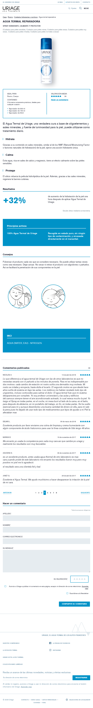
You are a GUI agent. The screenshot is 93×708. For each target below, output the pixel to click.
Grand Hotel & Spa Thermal (13, 657)
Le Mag (60, 2)
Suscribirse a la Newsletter (77, 593)
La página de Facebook (59, 643)
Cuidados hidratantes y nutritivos (26, 17)
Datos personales (49, 700)
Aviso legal (35, 700)
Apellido (7, 514)
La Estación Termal (10, 650)
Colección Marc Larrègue (13, 664)
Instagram (55, 650)
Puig (44, 702)
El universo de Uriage (11, 2)
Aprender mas (85, 587)
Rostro (10, 17)
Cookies (37, 702)
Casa (5, 17)
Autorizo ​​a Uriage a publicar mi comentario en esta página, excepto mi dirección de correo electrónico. (46, 587)
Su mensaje (8, 548)
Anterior (7, 493)
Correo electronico (13, 537)
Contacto (86, 2)
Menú (86, 8)
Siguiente (85, 493)
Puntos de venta (73, 2)
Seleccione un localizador (78, 700)
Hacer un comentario (59, 100)
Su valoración (60, 579)
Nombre (7, 525)
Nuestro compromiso (11, 643)
